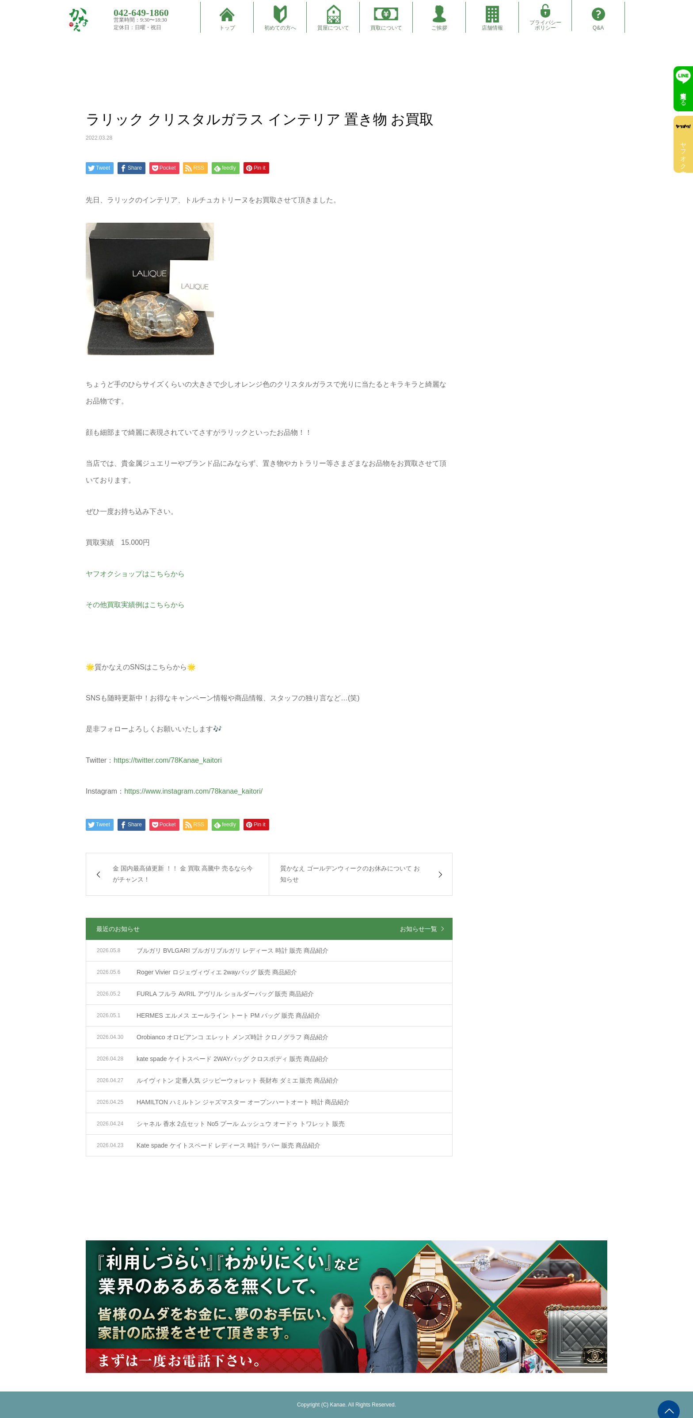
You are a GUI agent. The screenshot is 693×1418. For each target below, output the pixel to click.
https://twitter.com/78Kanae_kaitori (168, 760)
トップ (227, 28)
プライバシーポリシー (545, 25)
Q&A (598, 28)
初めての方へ (280, 28)
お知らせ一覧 (418, 928)
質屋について (333, 28)
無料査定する (683, 95)
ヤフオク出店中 (683, 152)
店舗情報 (492, 28)
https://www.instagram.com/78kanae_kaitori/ (193, 791)
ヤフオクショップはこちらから (135, 574)
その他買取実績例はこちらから (135, 604)
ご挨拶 (439, 28)
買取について (386, 28)
